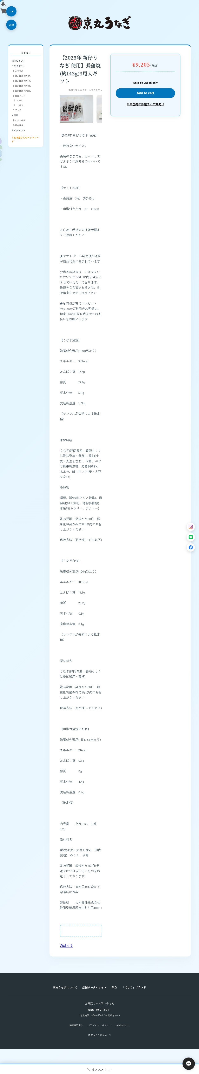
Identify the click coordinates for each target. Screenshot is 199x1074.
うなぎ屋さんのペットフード (25, 139)
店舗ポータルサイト (94, 987)
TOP (11, 11)
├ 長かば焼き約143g (21, 80)
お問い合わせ (123, 1025)
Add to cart (145, 93)
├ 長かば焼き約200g (21, 90)
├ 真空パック (18, 95)
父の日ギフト (18, 60)
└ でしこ (16, 110)
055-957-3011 (99, 1009)
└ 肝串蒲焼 (17, 125)
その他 (15, 115)
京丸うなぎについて (65, 987)
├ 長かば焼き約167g (21, 85)
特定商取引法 (76, 1025)
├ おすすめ (17, 71)
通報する (66, 945)
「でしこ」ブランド (134, 987)
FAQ (114, 987)
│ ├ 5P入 (18, 100)
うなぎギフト (18, 66)
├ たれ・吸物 (18, 120)
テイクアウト (18, 130)
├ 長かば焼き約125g (21, 75)
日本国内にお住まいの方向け (145, 104)
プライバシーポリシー (99, 1025)
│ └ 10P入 (18, 105)
